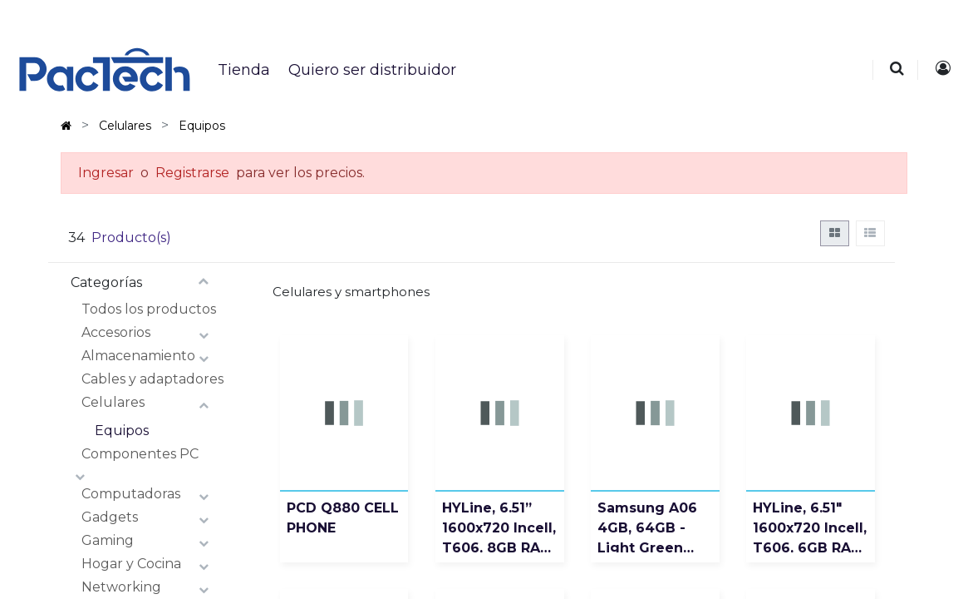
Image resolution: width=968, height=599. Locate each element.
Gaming (107, 540)
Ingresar (106, 173)
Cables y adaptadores (152, 379)
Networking (121, 587)
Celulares (113, 402)
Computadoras (130, 494)
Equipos (122, 430)
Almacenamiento (138, 356)
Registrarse (192, 173)
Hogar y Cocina (131, 564)
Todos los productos (148, 309)
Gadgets (109, 517)
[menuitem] (243, 70)
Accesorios (115, 332)
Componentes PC (140, 454)
